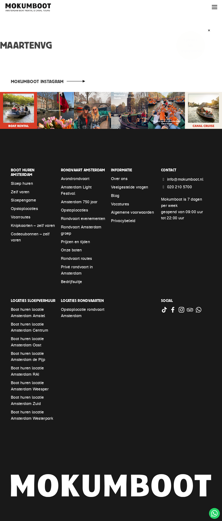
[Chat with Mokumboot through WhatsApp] (199, 312)
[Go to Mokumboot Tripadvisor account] (191, 312)
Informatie (121, 170)
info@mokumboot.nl (185, 180)
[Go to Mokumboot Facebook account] (174, 312)
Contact (168, 170)
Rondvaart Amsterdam (83, 170)
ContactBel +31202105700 (190, 45)
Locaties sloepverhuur (33, 300)
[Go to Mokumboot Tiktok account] (165, 312)
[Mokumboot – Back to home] (30, 7)
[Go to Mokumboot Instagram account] (182, 312)
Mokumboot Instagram (37, 81)
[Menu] (214, 7)
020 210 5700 (179, 187)
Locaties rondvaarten (82, 300)
